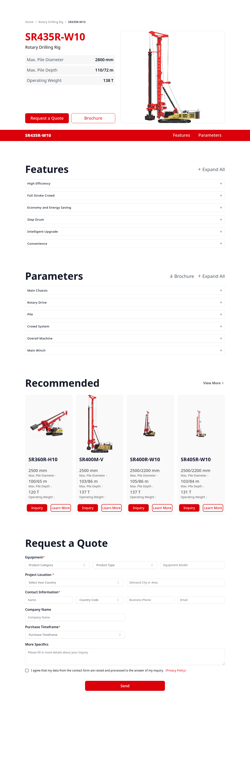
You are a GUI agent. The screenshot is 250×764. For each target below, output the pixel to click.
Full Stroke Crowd (125, 201)
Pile (125, 350)
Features (181, 135)
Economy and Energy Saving (125, 218)
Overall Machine (125, 382)
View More (214, 433)
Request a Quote (46, 118)
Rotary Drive (125, 333)
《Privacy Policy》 (176, 720)
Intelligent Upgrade (125, 250)
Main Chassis (125, 317)
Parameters (210, 135)
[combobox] (57, 615)
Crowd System (125, 366)
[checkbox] (26, 720)
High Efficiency (125, 185)
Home (29, 22)
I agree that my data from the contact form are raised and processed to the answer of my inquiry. (109, 720)
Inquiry (37, 558)
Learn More (61, 558)
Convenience (125, 266)
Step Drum (125, 234)
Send (124, 735)
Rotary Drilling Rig (50, 22)
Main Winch (125, 398)
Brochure (93, 118)
